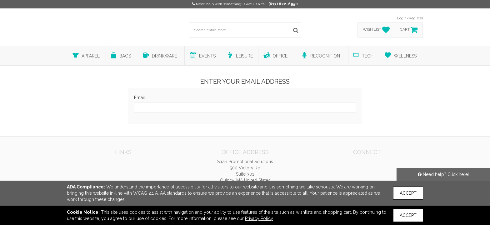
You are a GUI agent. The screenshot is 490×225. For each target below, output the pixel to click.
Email (139, 97)
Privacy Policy (259, 218)
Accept (408, 193)
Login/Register (410, 18)
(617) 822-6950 (283, 4)
